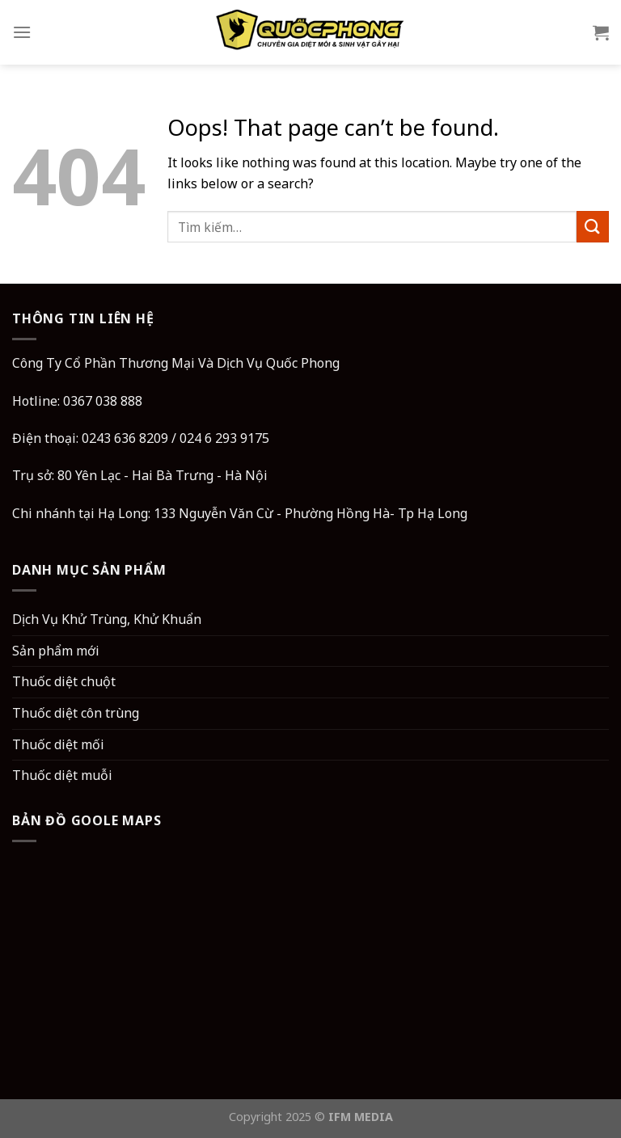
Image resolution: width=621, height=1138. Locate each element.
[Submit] (593, 226)
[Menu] (22, 32)
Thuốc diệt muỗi (62, 775)
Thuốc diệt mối (58, 744)
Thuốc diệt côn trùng (75, 713)
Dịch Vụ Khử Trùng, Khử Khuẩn (106, 619)
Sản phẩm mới (55, 651)
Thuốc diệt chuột (64, 681)
